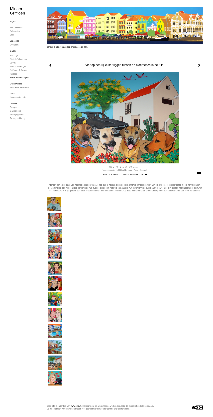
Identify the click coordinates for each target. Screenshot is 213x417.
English (12, 21)
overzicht (14, 45)
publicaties (15, 31)
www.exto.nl (76, 406)
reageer (14, 107)
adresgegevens (17, 114)
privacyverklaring (17, 118)
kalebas (13, 74)
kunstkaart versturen (19, 87)
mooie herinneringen (19, 77)
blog (12, 35)
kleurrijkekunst (16, 27)
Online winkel (16, 84)
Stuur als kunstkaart (125, 174)
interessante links (18, 97)
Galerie (13, 51)
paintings (14, 55)
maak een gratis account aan (74, 47)
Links (12, 93)
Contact (13, 103)
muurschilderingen (18, 66)
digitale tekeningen (18, 59)
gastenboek (15, 111)
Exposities (14, 41)
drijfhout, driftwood (18, 70)
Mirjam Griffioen (17, 10)
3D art (12, 63)
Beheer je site (53, 47)
